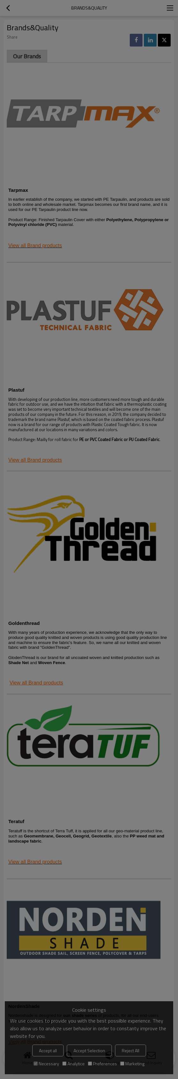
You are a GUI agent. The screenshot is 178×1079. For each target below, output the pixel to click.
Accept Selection (89, 1050)
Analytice (73, 1063)
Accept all (48, 1050)
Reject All (130, 1050)
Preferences (102, 1063)
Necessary (46, 1063)
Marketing (132, 1063)
